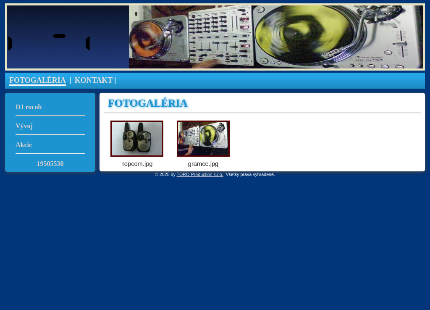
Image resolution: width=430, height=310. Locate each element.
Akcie (24, 144)
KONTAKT (94, 80)
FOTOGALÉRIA (37, 80)
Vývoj (24, 125)
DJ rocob (29, 106)
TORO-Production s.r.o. (200, 174)
